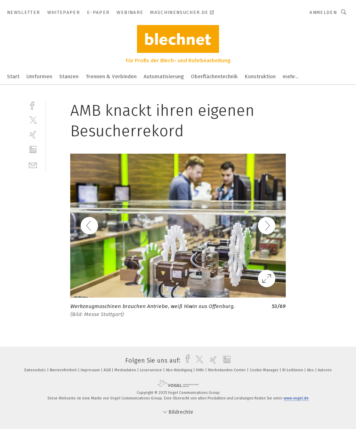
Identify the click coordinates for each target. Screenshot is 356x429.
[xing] (33, 134)
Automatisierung (164, 76)
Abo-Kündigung (179, 370)
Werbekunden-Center (227, 370)
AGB (108, 370)
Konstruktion (260, 76)
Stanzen (69, 76)
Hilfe (200, 370)
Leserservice (151, 370)
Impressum (91, 370)
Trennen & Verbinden (111, 76)
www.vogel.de (296, 398)
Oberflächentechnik (214, 76)
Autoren (325, 370)
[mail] (33, 164)
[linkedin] (33, 149)
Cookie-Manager (265, 370)
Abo (311, 370)
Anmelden (323, 12)
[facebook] (33, 104)
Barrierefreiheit (64, 370)
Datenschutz (35, 370)
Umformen (39, 76)
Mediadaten (125, 370)
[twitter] (33, 119)
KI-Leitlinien (293, 370)
